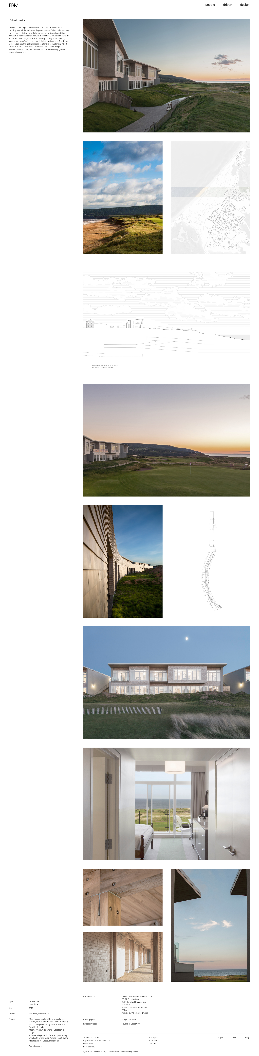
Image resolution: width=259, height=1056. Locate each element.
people (220, 1038)
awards (38, 1046)
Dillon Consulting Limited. (129, 1052)
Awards (152, 1044)
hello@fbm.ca (89, 1047)
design (248, 1038)
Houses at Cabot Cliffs (131, 1024)
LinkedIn (153, 1041)
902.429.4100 (89, 1044)
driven (234, 1038)
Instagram (153, 1038)
